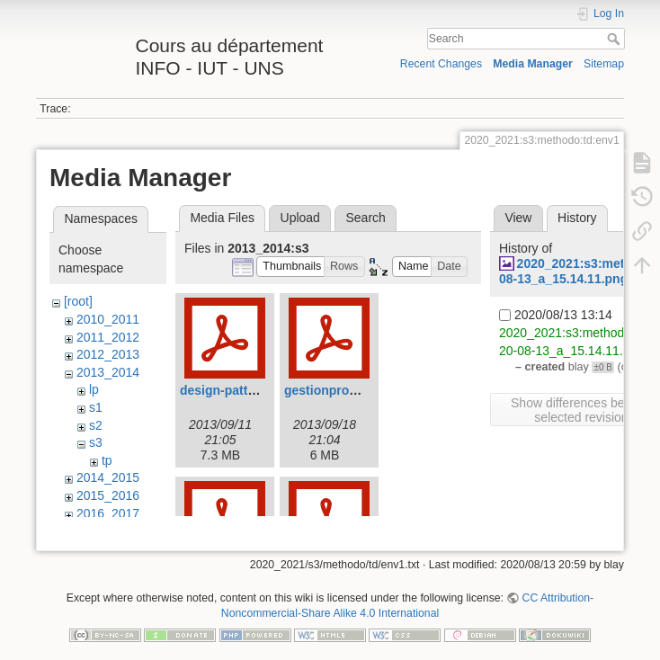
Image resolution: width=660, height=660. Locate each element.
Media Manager (533, 64)
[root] (78, 301)
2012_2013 (107, 354)
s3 (96, 442)
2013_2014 (107, 372)
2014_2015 (107, 477)
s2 (96, 425)
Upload (300, 217)
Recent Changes (441, 64)
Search (615, 38)
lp (94, 389)
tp (107, 460)
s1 (96, 407)
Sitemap (604, 64)
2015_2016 (107, 495)
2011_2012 (107, 337)
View (517, 217)
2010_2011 (107, 319)
